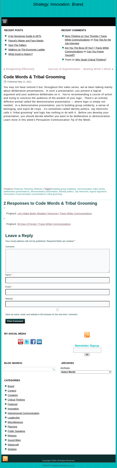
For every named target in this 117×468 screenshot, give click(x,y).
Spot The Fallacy (17, 45)
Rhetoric (38, 189)
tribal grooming (54, 194)
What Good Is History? (20, 54)
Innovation (13, 408)
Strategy (12, 449)
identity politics (66, 191)
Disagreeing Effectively (20, 69)
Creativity (13, 395)
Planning (28, 189)
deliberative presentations (16, 191)
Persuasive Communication (17, 194)
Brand (11, 386)
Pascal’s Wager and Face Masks (25, 40)
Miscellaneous (15, 422)
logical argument (98, 191)
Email (8, 287)
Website (9, 299)
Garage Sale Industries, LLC (63, 465)
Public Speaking (16, 431)
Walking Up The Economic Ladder (26, 49)
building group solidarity (64, 189)
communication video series (91, 189)
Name (8, 275)
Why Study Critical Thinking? (90, 59)
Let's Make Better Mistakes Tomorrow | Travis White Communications (54, 213)
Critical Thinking (16, 399)
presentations (39, 194)
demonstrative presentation (44, 191)
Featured (18, 189)
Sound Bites (14, 440)
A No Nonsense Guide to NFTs (24, 36)
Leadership (14, 417)
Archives (65, 368)
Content (12, 390)
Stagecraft (13, 444)
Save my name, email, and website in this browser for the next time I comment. (41, 314)
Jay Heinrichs (81, 191)
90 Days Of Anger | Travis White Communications (44, 224)
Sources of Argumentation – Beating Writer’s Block (79, 69)
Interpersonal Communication (23, 413)
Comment (9, 246)
